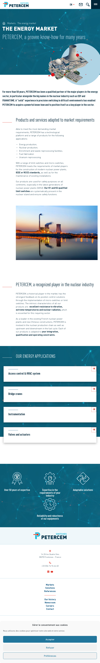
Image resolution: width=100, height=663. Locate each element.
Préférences (50, 655)
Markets (50, 584)
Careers (50, 605)
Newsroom (50, 602)
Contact (50, 609)
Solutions (50, 587)
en (72, 4)
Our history (50, 599)
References (50, 591)
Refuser (50, 647)
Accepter (50, 639)
